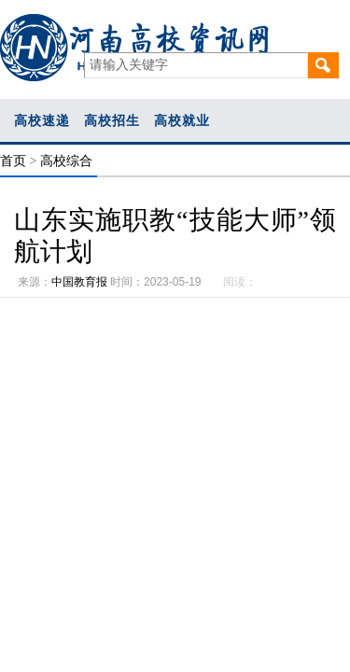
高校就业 (182, 120)
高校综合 (66, 161)
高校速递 (42, 120)
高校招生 (112, 120)
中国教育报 (79, 281)
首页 (13, 161)
